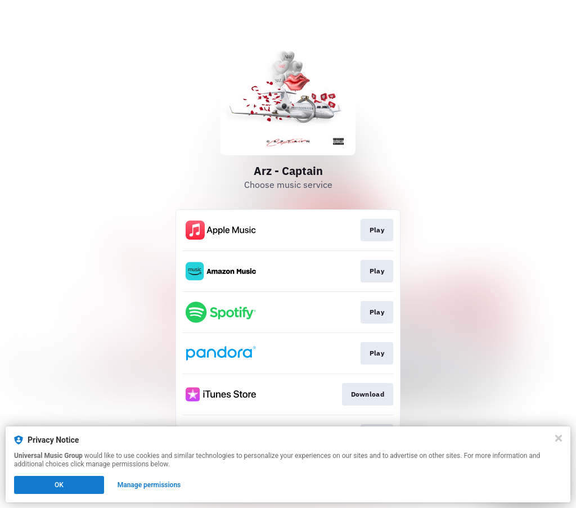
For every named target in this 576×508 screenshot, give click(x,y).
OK (59, 485)
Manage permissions (149, 485)
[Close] (559, 438)
